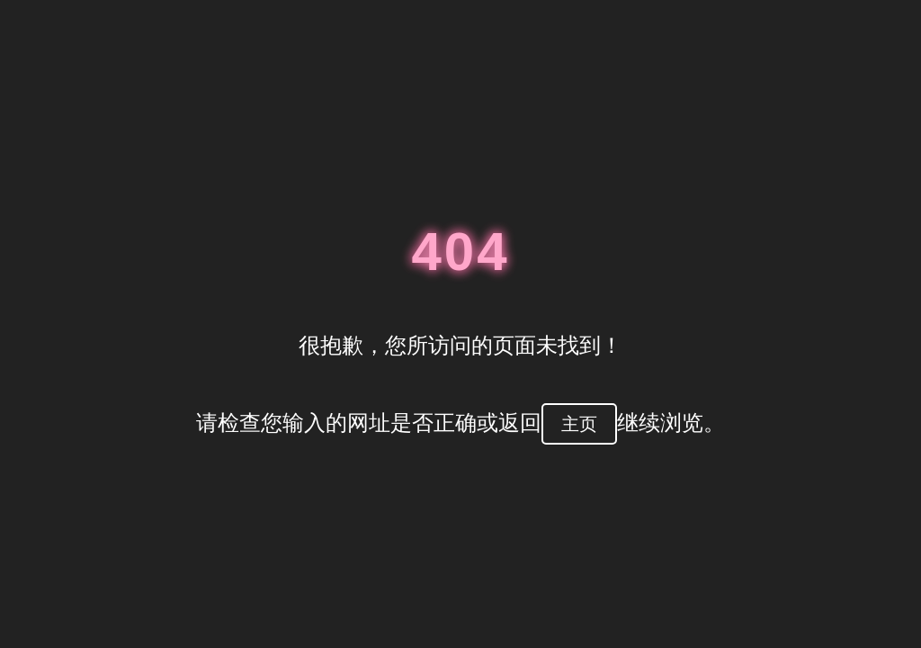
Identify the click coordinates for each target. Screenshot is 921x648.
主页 (579, 424)
